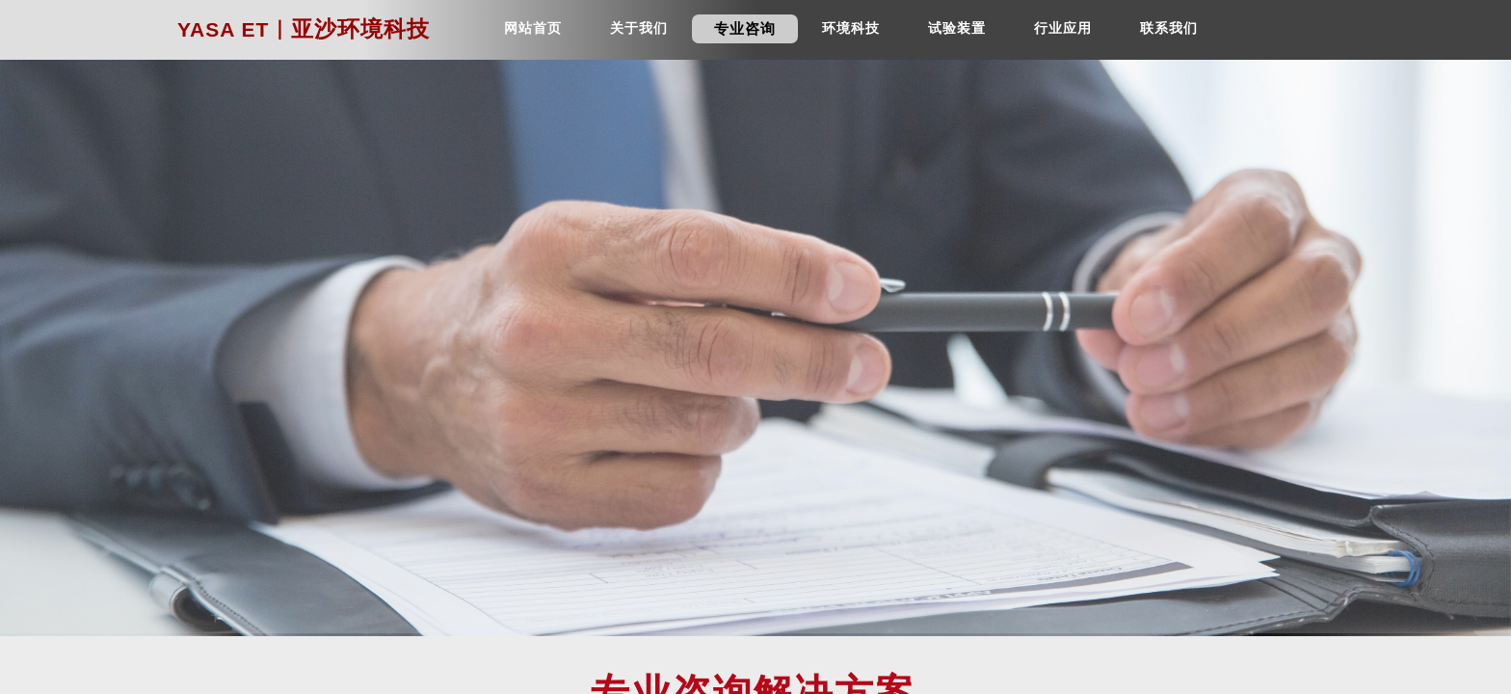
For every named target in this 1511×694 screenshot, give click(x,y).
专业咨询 (745, 29)
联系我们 (1169, 28)
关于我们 (639, 28)
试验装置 (957, 28)
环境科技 (851, 28)
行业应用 (1063, 28)
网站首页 (533, 28)
